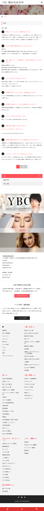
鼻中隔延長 (5, 408)
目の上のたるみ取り (29, 356)
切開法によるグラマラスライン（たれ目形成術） (32, 352)
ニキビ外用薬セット (7, 469)
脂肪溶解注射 (5, 446)
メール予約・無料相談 (22, 318)
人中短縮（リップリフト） (8, 422)
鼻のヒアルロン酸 (6, 387)
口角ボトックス (6, 381)
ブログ (4, 350)
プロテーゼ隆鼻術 (6, 400)
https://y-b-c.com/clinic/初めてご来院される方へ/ (12, 129)
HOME (3, 326)
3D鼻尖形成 (5, 405)
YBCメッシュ (5, 428)
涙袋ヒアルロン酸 (28, 330)
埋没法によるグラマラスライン (32, 364)
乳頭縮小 (26, 442)
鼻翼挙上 (4, 416)
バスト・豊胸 (30, 438)
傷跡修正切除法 (6, 454)
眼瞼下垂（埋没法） (29, 336)
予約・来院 (4, 28)
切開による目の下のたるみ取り (32, 359)
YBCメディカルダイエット (8, 463)
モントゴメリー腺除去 (29, 447)
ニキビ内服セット (6, 471)
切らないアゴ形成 (28, 387)
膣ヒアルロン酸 (6, 488)
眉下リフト (27, 338)
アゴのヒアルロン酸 (29, 384)
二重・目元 (29, 327)
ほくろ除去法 (5, 477)
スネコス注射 (5, 460)
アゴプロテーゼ (28, 398)
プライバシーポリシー (7, 355)
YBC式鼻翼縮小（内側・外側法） (11, 419)
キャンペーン (5, 336)
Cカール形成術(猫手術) (8, 402)
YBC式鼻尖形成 (6, 425)
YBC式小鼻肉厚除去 (7, 378)
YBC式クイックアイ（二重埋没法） (32, 342)
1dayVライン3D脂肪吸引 (30, 378)
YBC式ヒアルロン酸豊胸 (30, 444)
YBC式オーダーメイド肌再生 (9, 443)
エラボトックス (28, 381)
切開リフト (27, 392)
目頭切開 (26, 370)
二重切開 (26, 361)
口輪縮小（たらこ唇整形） (8, 389)
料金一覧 (4, 341)
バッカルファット (28, 389)
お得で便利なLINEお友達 (22, 295)
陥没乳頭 (26, 450)
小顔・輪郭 (29, 375)
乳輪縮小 (26, 453)
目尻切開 (26, 349)
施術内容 (4, 330)
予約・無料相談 (6, 333)
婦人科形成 (8, 485)
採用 (3, 353)
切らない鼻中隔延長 (7, 433)
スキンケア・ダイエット (10, 439)
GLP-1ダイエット (6, 466)
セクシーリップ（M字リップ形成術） (10, 393)
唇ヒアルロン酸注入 (7, 384)
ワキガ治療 (5, 474)
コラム (4, 347)
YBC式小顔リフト (28, 395)
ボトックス (5, 449)
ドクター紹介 (5, 344)
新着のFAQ (6, 180)
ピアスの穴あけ (6, 480)
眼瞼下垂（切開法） (29, 346)
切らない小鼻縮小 (6, 431)
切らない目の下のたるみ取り (31, 333)
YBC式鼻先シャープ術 (7, 411)
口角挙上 (4, 397)
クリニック (5, 338)
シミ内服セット (6, 457)
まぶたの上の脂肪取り (29, 367)
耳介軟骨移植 (5, 414)
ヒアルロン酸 (5, 452)
